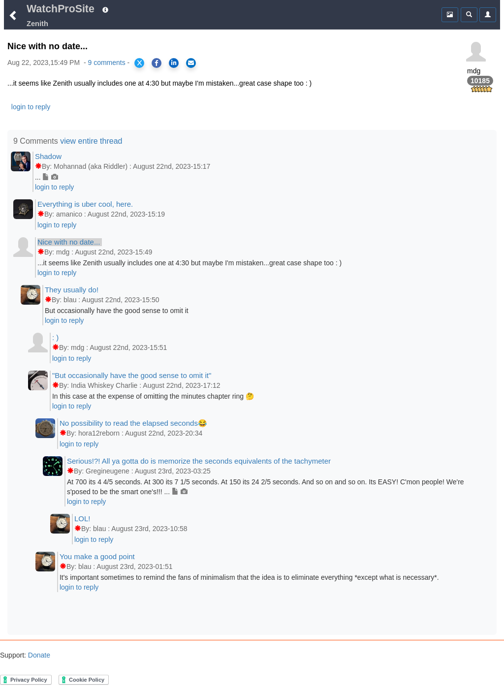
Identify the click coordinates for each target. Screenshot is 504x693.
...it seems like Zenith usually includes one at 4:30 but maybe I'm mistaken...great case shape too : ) (189, 263)
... (46, 177)
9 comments (106, 62)
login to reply (30, 107)
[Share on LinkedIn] (174, 63)
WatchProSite (60, 9)
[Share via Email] (191, 63)
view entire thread (91, 141)
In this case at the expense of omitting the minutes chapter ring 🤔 (153, 396)
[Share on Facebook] (156, 63)
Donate (38, 655)
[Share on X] (139, 63)
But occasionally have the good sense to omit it (117, 311)
